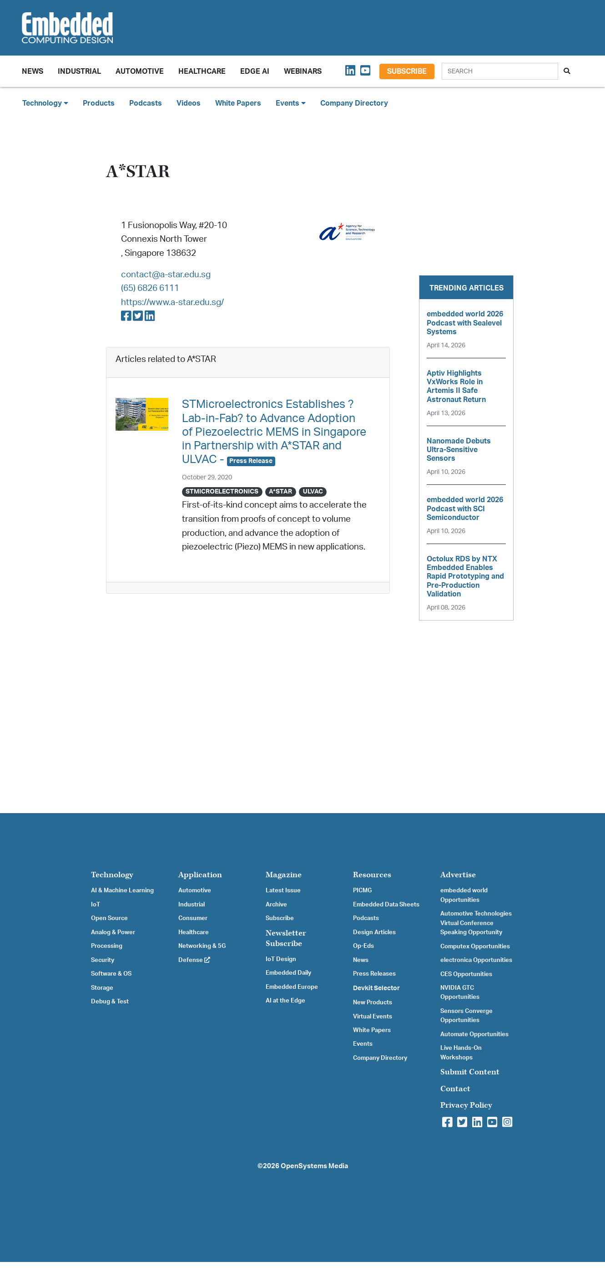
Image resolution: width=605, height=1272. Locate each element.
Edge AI (254, 71)
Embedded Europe (292, 987)
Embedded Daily (288, 973)
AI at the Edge (285, 1000)
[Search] (500, 71)
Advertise (458, 875)
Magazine (284, 875)
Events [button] (291, 103)
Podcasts (145, 103)
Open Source (109, 918)
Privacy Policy (466, 1105)
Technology (112, 875)
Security (102, 960)
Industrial (79, 71)
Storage (102, 988)
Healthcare (202, 71)
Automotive (140, 71)
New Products (372, 1002)
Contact (455, 1089)
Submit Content (469, 1072)
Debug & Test (110, 1001)
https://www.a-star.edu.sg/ (172, 302)
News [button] (32, 71)
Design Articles (374, 932)
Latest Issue (283, 890)
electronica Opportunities (476, 960)
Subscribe (407, 71)
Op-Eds (363, 946)
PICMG (362, 890)
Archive (276, 904)
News (360, 960)
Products (99, 103)
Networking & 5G (202, 946)
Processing (106, 946)
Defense (194, 960)
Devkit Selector (376, 988)
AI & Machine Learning (122, 890)
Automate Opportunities (474, 1034)
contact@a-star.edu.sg (166, 274)
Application (200, 875)
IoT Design (281, 959)
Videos (188, 103)
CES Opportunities (466, 974)
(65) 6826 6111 (150, 288)
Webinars (303, 71)
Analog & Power (113, 932)
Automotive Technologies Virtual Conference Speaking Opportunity (476, 923)
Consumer (192, 918)
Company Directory (354, 103)
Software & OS (111, 974)
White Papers (238, 103)
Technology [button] (45, 103)
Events (363, 1044)
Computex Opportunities (475, 946)
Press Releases (374, 974)
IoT (95, 904)
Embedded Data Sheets (386, 904)
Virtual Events (372, 1016)
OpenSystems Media (314, 1166)
